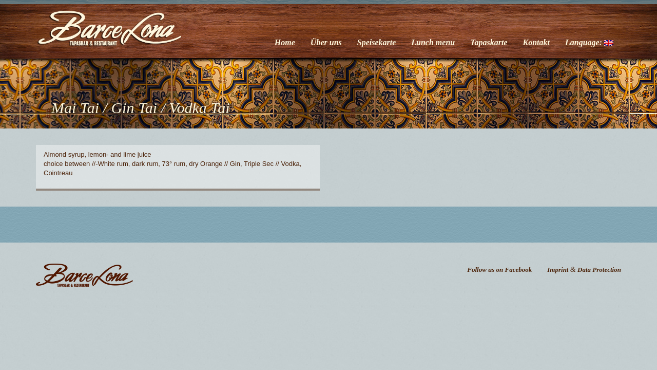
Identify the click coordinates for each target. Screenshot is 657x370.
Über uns (326, 42)
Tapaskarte (488, 42)
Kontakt (536, 42)
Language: (589, 42)
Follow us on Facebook (499, 269)
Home (285, 42)
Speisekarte (376, 42)
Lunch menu (433, 42)
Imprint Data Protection (584, 269)
